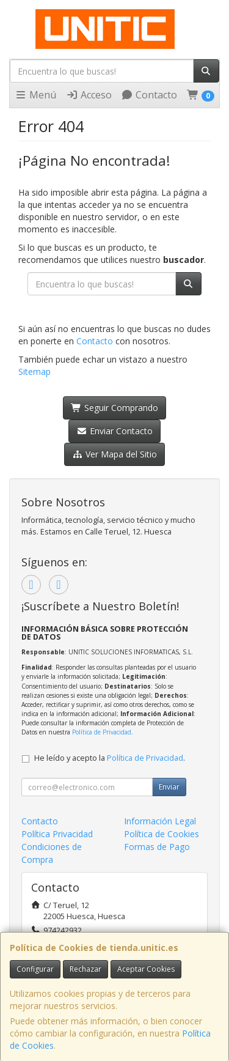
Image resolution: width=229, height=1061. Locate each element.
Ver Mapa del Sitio (114, 454)
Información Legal (160, 821)
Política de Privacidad (101, 732)
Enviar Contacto (114, 431)
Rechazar (85, 969)
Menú (35, 95)
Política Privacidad (57, 834)
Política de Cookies (161, 834)
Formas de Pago (157, 846)
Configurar (35, 969)
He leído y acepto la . (109, 758)
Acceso (89, 95)
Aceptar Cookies (146, 969)
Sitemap (34, 371)
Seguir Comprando (114, 407)
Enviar (169, 787)
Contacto (149, 95)
